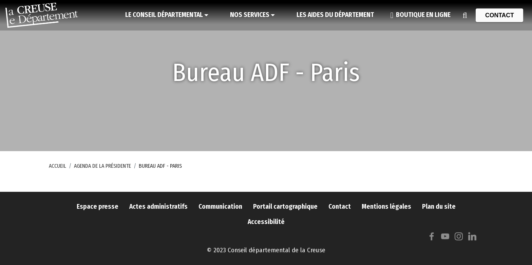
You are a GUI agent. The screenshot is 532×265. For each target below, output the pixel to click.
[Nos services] (252, 15)
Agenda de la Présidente (102, 166)
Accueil (57, 166)
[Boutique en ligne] (420, 15)
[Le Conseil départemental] (166, 15)
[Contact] (499, 15)
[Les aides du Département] (335, 15)
